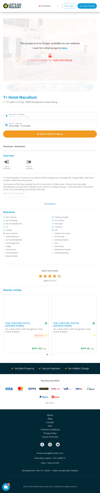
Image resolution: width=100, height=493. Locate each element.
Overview (8, 146)
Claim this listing (62, 60)
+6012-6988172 (59, 458)
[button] (57, 5)
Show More (50, 203)
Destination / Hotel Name (16, 114)
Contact (50, 422)
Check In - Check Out (15, 123)
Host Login (68, 6)
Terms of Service (50, 436)
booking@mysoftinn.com (52, 453)
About (50, 415)
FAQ (50, 426)
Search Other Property (50, 134)
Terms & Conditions (50, 429)
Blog (50, 418)
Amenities (19, 146)
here (64, 48)
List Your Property (87, 6)
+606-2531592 (53, 463)
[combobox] (52, 116)
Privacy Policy (50, 433)
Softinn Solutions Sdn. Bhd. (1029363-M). (48, 486)
